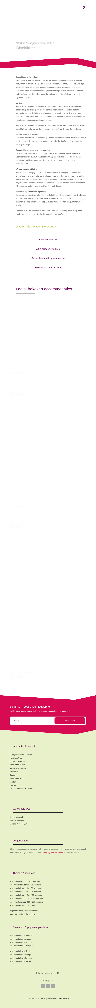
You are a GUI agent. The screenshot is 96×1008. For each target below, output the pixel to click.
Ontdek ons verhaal (17, 761)
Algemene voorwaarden (19, 768)
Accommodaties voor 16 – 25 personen (25, 885)
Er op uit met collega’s (19, 824)
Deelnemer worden (17, 765)
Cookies (13, 775)
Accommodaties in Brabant (21, 939)
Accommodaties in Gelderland (22, 935)
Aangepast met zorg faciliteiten (22, 914)
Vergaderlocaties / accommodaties (24, 910)
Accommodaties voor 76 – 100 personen (26, 895)
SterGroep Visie (16, 758)
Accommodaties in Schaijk (20, 954)
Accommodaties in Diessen (20, 961)
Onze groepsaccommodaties (21, 754)
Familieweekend (16, 817)
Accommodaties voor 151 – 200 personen (26, 902)
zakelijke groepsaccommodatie (54, 852)
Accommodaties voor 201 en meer (24, 905)
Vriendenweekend (17, 820)
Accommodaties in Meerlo (20, 951)
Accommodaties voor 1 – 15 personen (25, 881)
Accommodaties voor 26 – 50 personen (25, 888)
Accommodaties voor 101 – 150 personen (26, 898)
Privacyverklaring (17, 778)
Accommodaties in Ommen (21, 958)
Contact (13, 785)
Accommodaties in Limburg (21, 942)
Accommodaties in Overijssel (21, 946)
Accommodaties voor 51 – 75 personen (25, 891)
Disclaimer (14, 771)
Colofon (13, 782)
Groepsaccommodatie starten (22, 789)
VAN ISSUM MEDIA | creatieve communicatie (48, 998)
